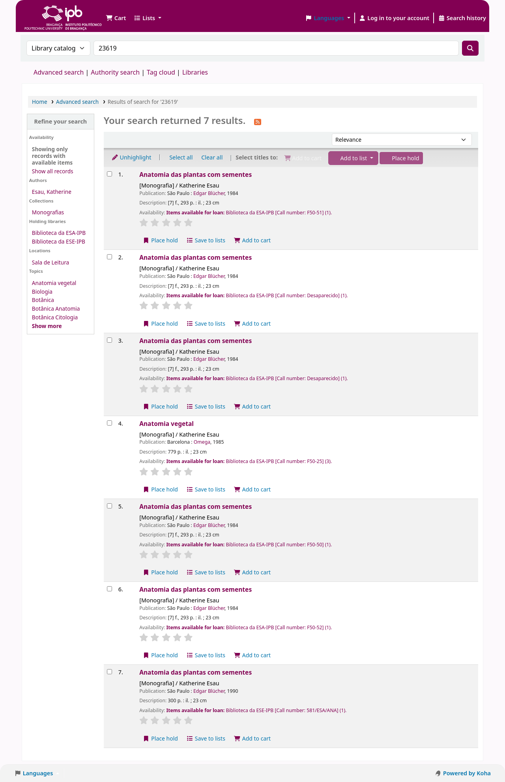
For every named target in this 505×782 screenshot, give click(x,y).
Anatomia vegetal (54, 283)
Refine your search (60, 121)
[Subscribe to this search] (257, 121)
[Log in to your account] (394, 18)
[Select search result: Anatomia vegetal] (109, 423)
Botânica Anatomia (56, 308)
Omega (202, 442)
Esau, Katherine (51, 191)
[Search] (470, 48)
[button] (116, 18)
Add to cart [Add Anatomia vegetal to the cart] (252, 489)
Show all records (52, 171)
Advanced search (59, 72)
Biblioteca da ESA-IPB (59, 232)
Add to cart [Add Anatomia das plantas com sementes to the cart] (252, 240)
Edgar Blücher (208, 193)
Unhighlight (131, 157)
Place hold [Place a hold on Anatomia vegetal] (160, 489)
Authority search (115, 72)
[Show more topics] (47, 326)
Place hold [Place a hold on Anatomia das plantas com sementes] (160, 240)
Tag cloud (161, 72)
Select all (181, 157)
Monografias (48, 212)
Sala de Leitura (50, 262)
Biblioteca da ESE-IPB (58, 241)
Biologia (42, 291)
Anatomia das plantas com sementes (195, 174)
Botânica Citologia (55, 317)
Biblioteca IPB (43, 12)
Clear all (212, 157)
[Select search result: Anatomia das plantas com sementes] (109, 173)
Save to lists (206, 240)
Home (39, 101)
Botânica (43, 300)
